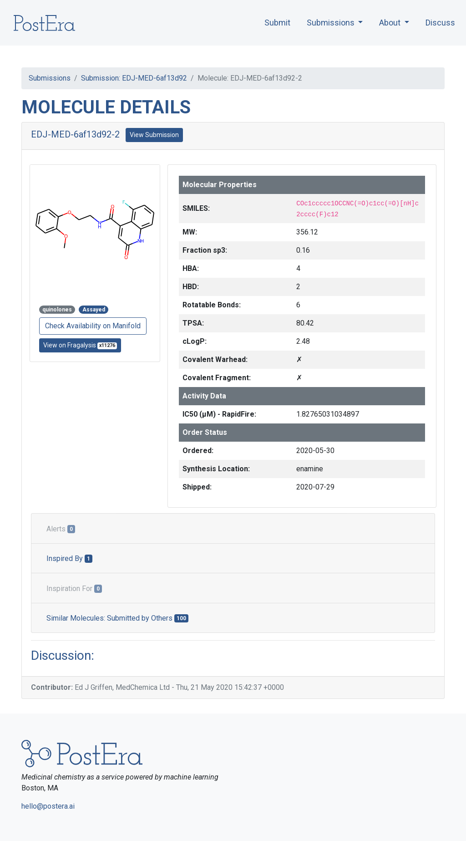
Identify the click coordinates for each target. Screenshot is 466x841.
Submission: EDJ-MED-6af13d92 (134, 78)
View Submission (154, 134)
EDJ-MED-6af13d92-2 (75, 134)
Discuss (440, 22)
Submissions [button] (331, 22)
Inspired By (69, 558)
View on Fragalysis (80, 345)
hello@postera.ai (48, 806)
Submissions (50, 78)
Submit (277, 22)
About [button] (390, 22)
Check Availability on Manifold (93, 325)
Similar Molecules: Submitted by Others (117, 618)
